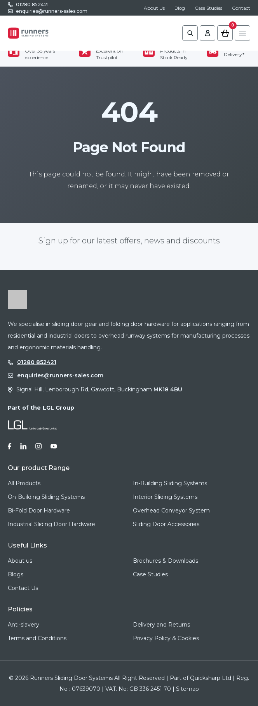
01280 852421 (32, 4)
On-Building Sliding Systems (46, 496)
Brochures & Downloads (165, 560)
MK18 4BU (167, 389)
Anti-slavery (23, 624)
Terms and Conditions (37, 638)
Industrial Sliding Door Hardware (51, 524)
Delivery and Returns (161, 624)
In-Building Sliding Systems (170, 483)
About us (20, 560)
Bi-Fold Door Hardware (39, 510)
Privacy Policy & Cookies (166, 638)
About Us (154, 8)
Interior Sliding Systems (165, 496)
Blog (179, 8)
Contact (241, 8)
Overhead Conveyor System (171, 510)
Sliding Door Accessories (166, 524)
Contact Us (23, 588)
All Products (24, 483)
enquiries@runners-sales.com (51, 11)
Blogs (15, 574)
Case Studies (208, 8)
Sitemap (187, 688)
